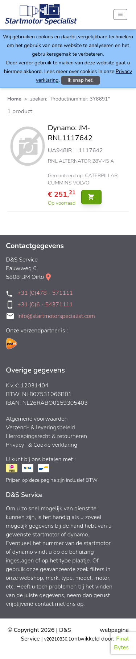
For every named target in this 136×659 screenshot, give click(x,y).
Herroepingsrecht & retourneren (46, 436)
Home (14, 98)
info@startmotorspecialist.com (56, 316)
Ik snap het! (80, 80)
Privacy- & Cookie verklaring (41, 445)
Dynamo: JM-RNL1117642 (70, 133)
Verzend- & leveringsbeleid (40, 427)
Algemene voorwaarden (37, 419)
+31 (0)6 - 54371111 (45, 305)
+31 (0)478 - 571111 (45, 293)
